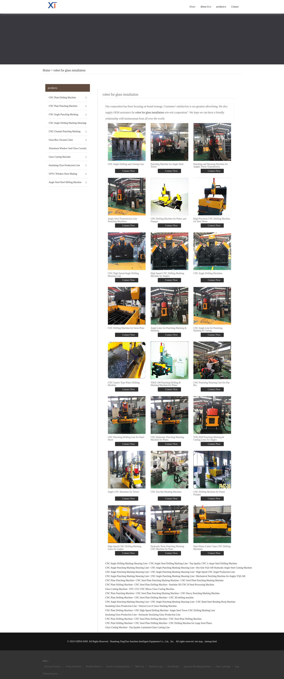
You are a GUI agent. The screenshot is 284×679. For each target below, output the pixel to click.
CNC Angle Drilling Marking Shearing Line (67, 124)
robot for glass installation (69, 70)
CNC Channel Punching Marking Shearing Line (64, 133)
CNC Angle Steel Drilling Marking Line (168, 563)
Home (192, 6)
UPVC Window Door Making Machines (63, 175)
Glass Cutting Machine (60, 157)
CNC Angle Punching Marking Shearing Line (63, 116)
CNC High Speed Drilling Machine (151, 610)
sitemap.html (210, 641)
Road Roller (173, 666)
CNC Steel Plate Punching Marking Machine (157, 580)
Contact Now (128, 171)
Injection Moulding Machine (197, 666)
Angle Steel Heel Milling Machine (65, 182)
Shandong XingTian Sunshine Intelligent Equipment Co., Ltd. (139, 641)
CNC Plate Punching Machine (63, 106)
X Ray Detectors (73, 666)
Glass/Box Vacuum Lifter (61, 140)
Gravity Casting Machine (118, 666)
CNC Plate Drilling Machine (62, 97)
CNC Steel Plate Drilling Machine (151, 584)
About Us (205, 6)
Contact (235, 6)
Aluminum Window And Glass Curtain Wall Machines (67, 150)
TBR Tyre (139, 666)
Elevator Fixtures (52, 666)
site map (199, 641)
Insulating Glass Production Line (64, 165)
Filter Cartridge (223, 666)
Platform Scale (156, 666)
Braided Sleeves (93, 666)
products (221, 6)
